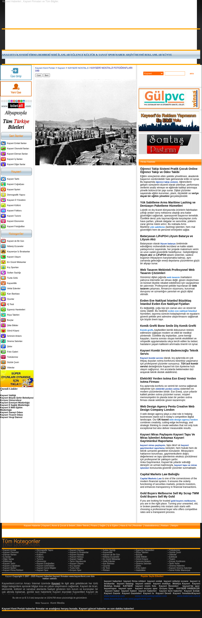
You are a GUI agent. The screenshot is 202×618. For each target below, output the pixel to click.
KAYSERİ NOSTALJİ (78, 68)
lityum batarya (168, 243)
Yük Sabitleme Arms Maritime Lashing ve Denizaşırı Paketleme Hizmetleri (168, 204)
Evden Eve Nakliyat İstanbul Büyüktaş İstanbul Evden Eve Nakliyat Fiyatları (165, 302)
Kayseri (61, 68)
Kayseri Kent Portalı (45, 68)
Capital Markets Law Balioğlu (160, 474)
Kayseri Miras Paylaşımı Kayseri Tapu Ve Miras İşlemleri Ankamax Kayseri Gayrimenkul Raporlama (167, 438)
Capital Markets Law (151, 478)
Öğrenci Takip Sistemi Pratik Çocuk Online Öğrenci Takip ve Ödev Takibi (169, 170)
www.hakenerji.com (114, 596)
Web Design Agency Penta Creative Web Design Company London (167, 408)
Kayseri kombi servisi (151, 358)
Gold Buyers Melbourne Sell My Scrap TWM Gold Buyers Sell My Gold (169, 495)
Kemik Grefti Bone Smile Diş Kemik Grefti (168, 325)
